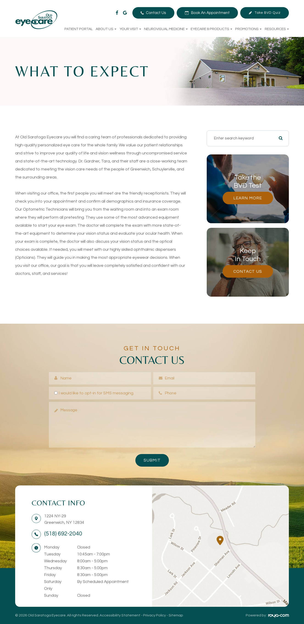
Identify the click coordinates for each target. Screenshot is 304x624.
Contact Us (156, 13)
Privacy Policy (154, 615)
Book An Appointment (210, 13)
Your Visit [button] (130, 29)
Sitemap (176, 615)
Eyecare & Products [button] (211, 29)
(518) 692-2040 (63, 534)
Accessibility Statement (120, 615)
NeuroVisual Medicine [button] (166, 29)
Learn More (247, 198)
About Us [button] (106, 29)
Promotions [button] (248, 29)
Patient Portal (78, 29)
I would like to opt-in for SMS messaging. (94, 393)
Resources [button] (277, 29)
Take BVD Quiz (267, 12)
